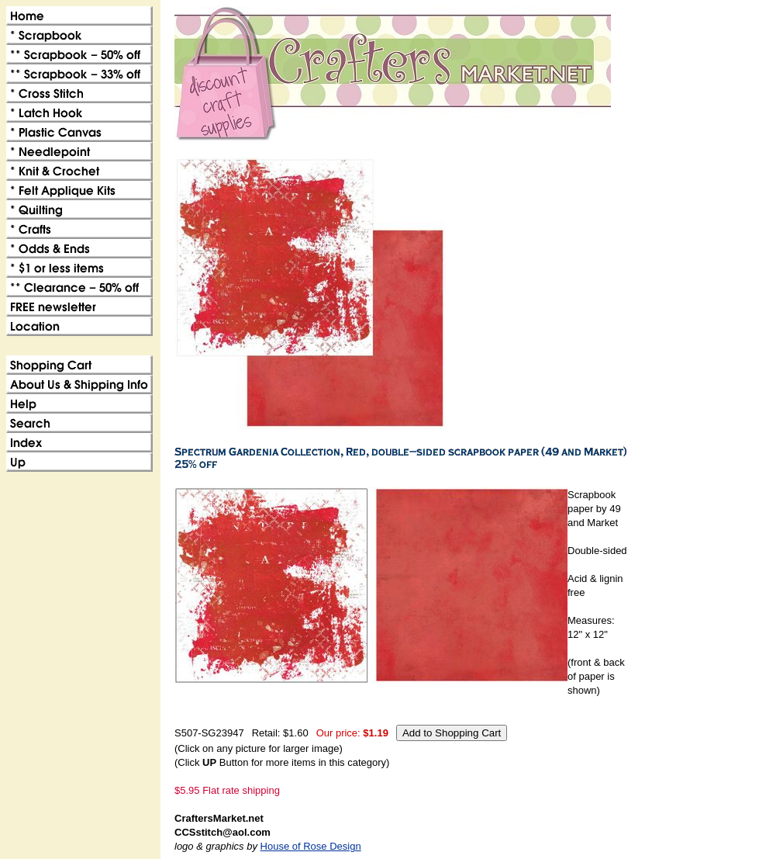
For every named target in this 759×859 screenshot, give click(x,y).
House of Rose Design (310, 846)
